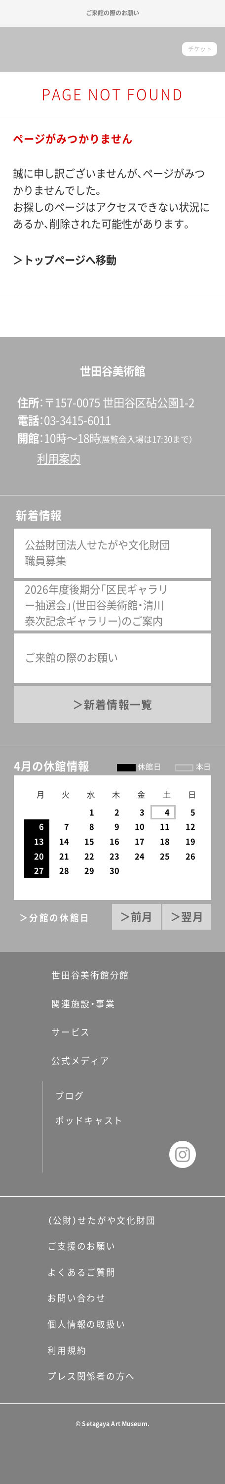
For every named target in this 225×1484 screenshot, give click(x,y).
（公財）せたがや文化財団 (101, 1220)
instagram (182, 1154)
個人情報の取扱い (86, 1324)
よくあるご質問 (81, 1272)
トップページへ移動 (69, 260)
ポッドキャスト (89, 1120)
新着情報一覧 (118, 704)
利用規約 (66, 1350)
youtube (146, 1154)
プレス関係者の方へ (91, 1376)
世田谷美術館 (112, 50)
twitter (110, 1154)
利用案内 (58, 458)
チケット (200, 49)
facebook (74, 1154)
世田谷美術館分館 (83, 975)
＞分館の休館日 (55, 917)
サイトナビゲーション (20, 49)
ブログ (69, 1095)
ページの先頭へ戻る (112, 337)
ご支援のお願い (81, 1246)
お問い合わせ (76, 1298)
